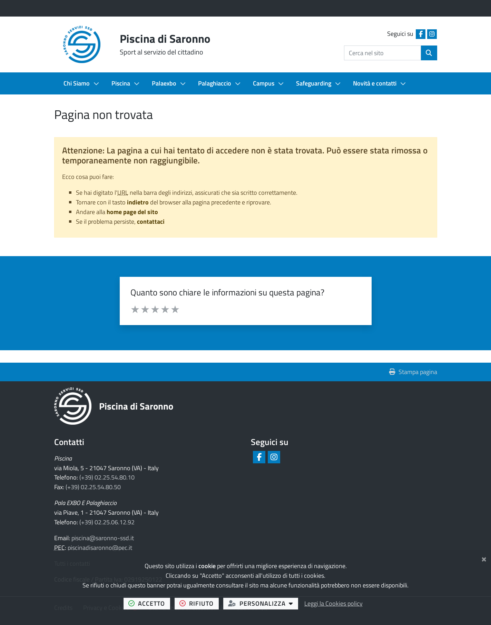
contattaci (151, 221)
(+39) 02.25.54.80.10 (107, 477)
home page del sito (132, 211)
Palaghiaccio (214, 83)
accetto (149, 603)
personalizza (263, 603)
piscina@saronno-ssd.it (102, 538)
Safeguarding (313, 83)
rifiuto (199, 603)
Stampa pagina (413, 371)
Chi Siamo (76, 83)
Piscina (120, 83)
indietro (138, 202)
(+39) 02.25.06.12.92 (107, 522)
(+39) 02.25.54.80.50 (93, 487)
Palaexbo (164, 83)
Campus (263, 83)
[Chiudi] (484, 558)
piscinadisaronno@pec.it (100, 547)
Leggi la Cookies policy (333, 603)
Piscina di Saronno (136, 406)
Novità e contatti (374, 83)
